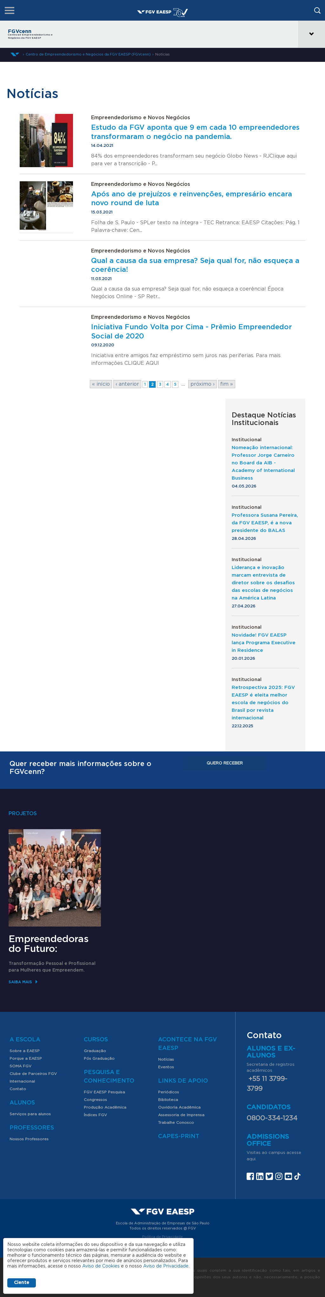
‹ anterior (127, 384)
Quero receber (225, 763)
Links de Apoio (183, 1081)
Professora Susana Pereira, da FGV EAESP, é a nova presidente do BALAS (265, 523)
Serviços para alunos (30, 1114)
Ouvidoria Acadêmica (179, 1107)
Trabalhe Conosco (176, 1122)
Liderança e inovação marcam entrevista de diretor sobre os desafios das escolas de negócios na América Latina (263, 582)
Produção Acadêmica (105, 1107)
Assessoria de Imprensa (181, 1115)
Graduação (95, 1051)
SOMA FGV (20, 1066)
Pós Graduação (99, 1058)
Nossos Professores (29, 1139)
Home (15, 54)
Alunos (22, 1103)
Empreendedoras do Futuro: (49, 944)
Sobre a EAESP (25, 1051)
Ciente (21, 1283)
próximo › (202, 384)
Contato (18, 1089)
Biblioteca (168, 1100)
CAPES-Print (178, 1136)
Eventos (166, 1067)
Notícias (162, 54)
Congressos (95, 1100)
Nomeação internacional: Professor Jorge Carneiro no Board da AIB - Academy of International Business (263, 463)
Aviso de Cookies (101, 1266)
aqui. (251, 1159)
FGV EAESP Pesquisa (104, 1092)
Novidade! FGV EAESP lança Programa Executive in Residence (263, 643)
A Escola (25, 1040)
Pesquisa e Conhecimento (109, 1077)
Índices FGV (95, 1115)
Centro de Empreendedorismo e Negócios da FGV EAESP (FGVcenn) (88, 54)
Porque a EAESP (26, 1058)
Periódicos (168, 1092)
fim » (226, 384)
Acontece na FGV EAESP (187, 1044)
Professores (32, 1128)
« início (101, 384)
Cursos (96, 1040)
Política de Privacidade (162, 1237)
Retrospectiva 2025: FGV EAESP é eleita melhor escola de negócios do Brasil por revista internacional (263, 702)
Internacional (22, 1081)
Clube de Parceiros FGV (33, 1074)
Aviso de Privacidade (166, 1266)
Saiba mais (20, 982)
